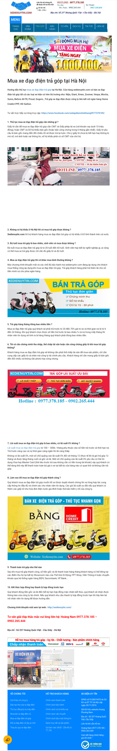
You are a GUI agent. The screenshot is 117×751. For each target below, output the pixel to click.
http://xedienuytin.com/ (59, 607)
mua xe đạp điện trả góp (39, 89)
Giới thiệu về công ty (19, 700)
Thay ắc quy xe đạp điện (20, 727)
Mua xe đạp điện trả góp (20, 718)
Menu (15, 20)
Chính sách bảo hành (55, 705)
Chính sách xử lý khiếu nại (57, 709)
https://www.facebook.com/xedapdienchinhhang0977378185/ (73, 113)
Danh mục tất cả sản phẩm (57, 723)
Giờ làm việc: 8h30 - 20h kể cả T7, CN (59, 729)
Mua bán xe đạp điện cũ (20, 714)
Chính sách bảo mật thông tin (58, 718)
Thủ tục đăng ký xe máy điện (22, 709)
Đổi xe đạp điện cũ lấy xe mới (22, 723)
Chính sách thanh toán (55, 700)
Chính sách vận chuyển (56, 714)
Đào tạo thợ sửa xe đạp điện (22, 705)
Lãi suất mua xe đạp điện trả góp (24, 448)
